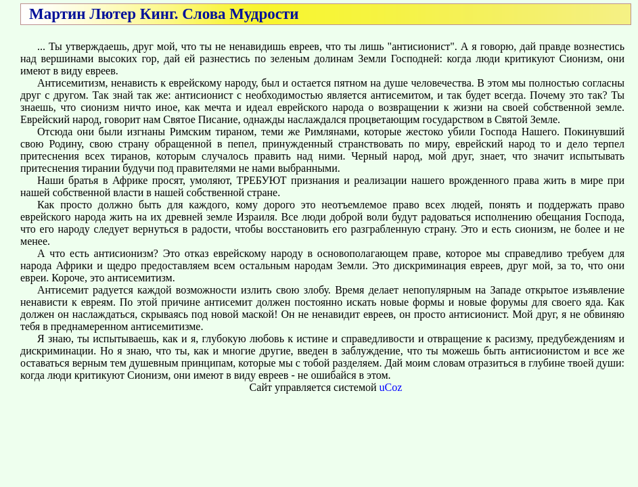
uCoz (391, 387)
